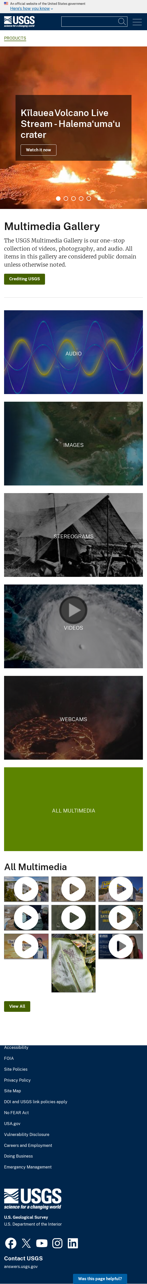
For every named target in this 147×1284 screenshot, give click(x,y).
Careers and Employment (28, 1145)
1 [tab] (58, 198)
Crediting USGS (24, 279)
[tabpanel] (73, 127)
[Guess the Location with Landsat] (120, 918)
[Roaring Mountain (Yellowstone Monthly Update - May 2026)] (26, 889)
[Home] (19, 26)
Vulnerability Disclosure (26, 1134)
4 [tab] (81, 198)
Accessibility (16, 1047)
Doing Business (18, 1156)
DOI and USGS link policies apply (35, 1102)
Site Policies (15, 1069)
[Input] (94, 22)
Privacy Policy (17, 1080)
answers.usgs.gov (21, 1266)
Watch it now (38, 150)
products (15, 38)
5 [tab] (88, 198)
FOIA (9, 1058)
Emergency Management (28, 1167)
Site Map (12, 1091)
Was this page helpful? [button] (100, 1278)
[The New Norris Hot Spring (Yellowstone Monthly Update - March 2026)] (26, 947)
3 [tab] (73, 198)
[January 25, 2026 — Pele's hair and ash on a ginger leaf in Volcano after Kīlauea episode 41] (73, 964)
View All (17, 1006)
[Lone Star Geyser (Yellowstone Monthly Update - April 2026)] (120, 889)
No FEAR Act (16, 1113)
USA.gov (12, 1124)
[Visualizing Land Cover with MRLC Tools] (120, 947)
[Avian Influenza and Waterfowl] (26, 918)
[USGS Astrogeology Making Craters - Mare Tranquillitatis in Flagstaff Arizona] (73, 918)
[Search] (122, 22)
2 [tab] (66, 198)
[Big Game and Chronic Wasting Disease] (73, 889)
